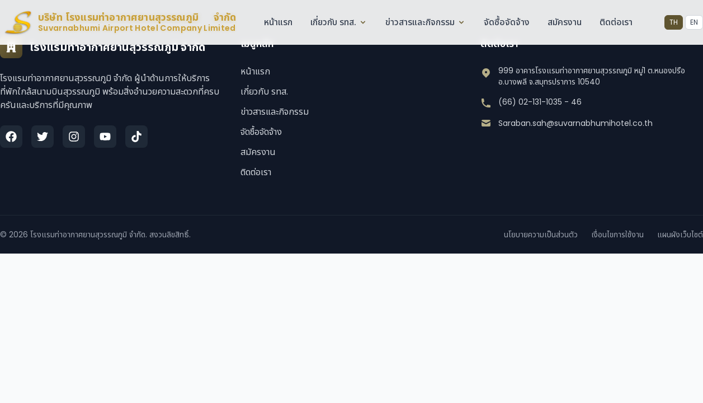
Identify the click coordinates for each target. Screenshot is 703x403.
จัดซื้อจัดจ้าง (506, 22)
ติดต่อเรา (615, 22)
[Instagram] (74, 136)
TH (673, 22)
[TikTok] (136, 136)
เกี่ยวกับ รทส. (338, 22)
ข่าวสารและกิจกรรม (425, 22)
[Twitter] (42, 136)
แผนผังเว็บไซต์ (680, 234)
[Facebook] (11, 136)
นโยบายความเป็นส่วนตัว (541, 234)
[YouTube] (105, 136)
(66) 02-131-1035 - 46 (540, 101)
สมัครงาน (564, 22)
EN (694, 22)
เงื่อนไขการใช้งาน (617, 234)
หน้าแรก (277, 22)
